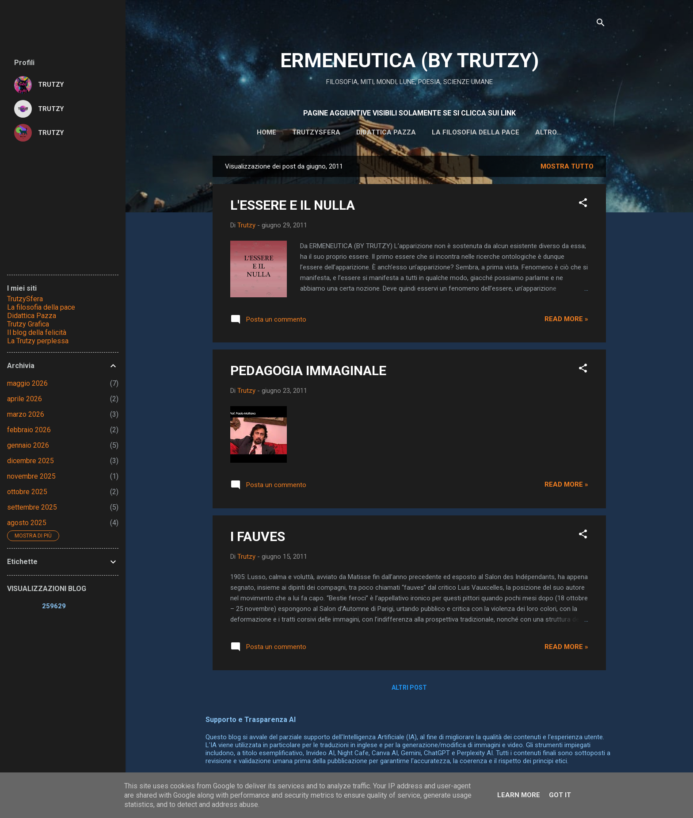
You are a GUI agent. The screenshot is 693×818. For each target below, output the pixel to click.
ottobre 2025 (27, 492)
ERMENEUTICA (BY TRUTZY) (409, 60)
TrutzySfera (25, 299)
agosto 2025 (26, 522)
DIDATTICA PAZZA (359, 132)
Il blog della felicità (36, 332)
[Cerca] (600, 24)
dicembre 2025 (30, 461)
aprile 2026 (24, 399)
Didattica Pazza (31, 315)
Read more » (566, 321)
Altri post (409, 689)
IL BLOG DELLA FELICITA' (548, 132)
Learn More (518, 795)
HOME (239, 132)
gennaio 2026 (28, 445)
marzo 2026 (25, 414)
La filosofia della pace (448, 132)
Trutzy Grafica (28, 324)
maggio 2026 (27, 383)
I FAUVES (257, 538)
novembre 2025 (31, 476)
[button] (583, 206)
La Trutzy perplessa (38, 341)
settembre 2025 (32, 507)
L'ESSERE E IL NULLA (292, 207)
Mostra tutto (567, 168)
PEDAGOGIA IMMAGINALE (308, 372)
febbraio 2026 (29, 430)
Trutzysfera (289, 132)
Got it (560, 795)
